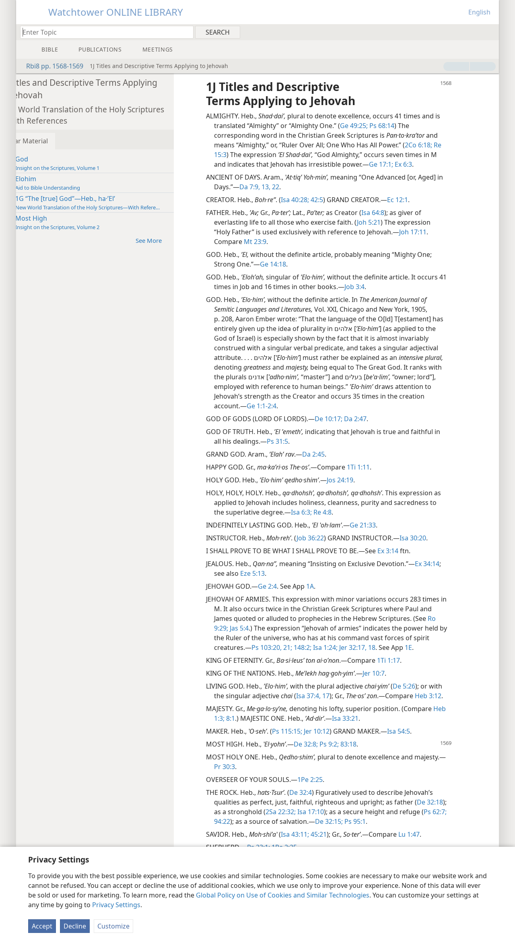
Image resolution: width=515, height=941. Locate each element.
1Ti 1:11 (381, 467)
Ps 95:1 (404, 821)
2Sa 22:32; (325, 811)
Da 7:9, (273, 186)
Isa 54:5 (421, 731)
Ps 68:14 (404, 125)
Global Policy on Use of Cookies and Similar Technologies (282, 895)
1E (431, 647)
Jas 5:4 (261, 628)
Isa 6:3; (324, 512)
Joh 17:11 (436, 231)
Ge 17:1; (404, 164)
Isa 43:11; (318, 834)
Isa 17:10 (354, 811)
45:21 (341, 834)
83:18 (371, 744)
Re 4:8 (345, 512)
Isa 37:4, (331, 695)
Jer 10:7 (397, 673)
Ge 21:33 (386, 525)
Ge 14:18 (296, 264)
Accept (42, 926)
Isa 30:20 (436, 538)
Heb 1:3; (249, 718)
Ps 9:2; (351, 744)
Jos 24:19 (363, 480)
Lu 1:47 (432, 834)
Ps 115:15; (310, 731)
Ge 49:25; (377, 125)
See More (176, 240)
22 (298, 186)
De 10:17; (352, 418)
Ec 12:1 (420, 199)
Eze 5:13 (276, 573)
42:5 (339, 199)
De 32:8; (329, 744)
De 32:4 (324, 792)
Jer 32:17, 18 (380, 647)
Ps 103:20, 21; (295, 647)
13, (288, 186)
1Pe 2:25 (333, 779)
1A (333, 586)
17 (348, 695)
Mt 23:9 (278, 241)
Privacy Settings (116, 904)
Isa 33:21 (382, 718)
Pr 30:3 (254, 766)
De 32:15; (379, 821)
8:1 (267, 718)
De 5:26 (427, 686)
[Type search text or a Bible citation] (103, 32)
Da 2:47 (378, 418)
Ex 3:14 (411, 550)
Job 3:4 (387, 286)
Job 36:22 (333, 538)
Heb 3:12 (451, 695)
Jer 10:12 (339, 731)
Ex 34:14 (450, 563)
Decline (75, 926)
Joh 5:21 (392, 222)
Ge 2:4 (290, 586)
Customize (113, 926)
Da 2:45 (336, 454)
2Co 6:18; (441, 145)
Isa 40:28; (318, 199)
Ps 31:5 (300, 441)
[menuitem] (490, 31)
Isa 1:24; (348, 647)
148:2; (325, 647)
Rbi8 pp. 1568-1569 (50, 66)
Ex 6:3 (425, 164)
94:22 (271, 821)
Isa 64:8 (396, 212)
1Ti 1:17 (411, 660)
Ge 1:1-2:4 (285, 405)
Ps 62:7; (250, 821)
